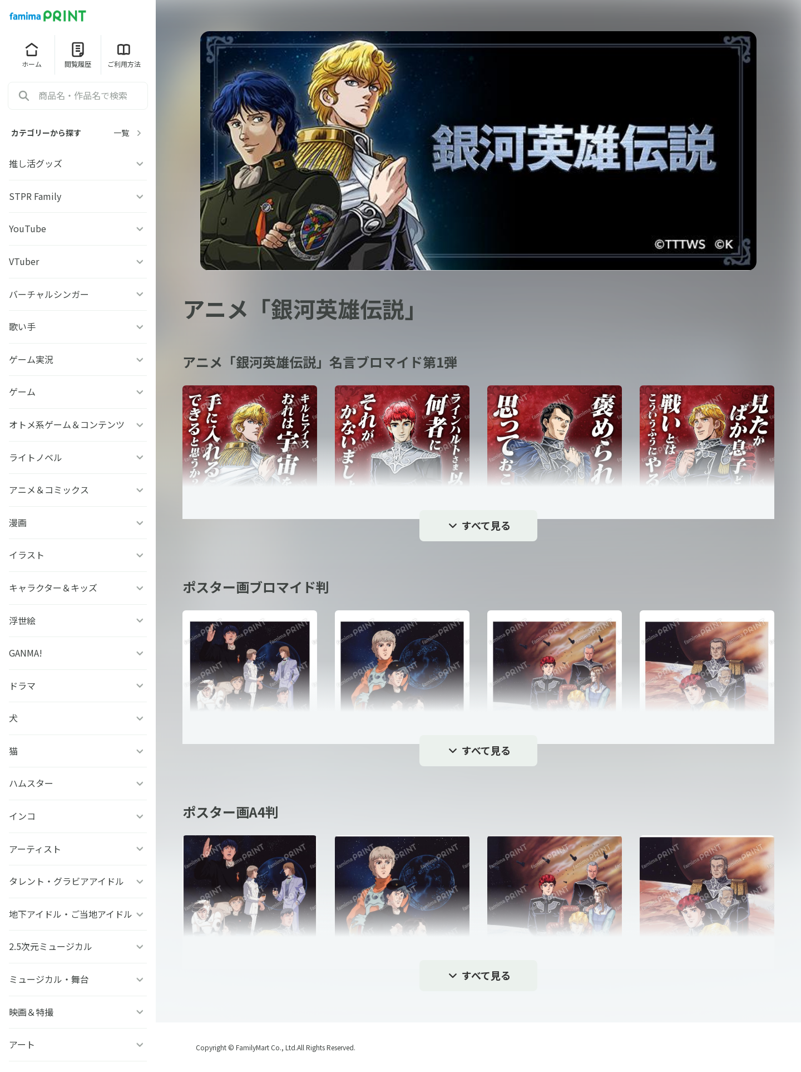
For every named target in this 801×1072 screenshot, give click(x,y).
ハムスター (78, 783)
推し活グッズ (78, 163)
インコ (78, 816)
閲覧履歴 (78, 54)
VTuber (78, 261)
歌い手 (78, 326)
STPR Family (78, 196)
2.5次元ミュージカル (78, 946)
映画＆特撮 (78, 1012)
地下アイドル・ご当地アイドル (78, 914)
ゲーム (78, 391)
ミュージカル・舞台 (78, 979)
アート (78, 1044)
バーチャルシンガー (78, 294)
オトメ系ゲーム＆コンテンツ (78, 424)
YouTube (78, 228)
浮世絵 (78, 620)
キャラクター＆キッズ (78, 587)
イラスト (78, 554)
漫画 (78, 522)
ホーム (32, 54)
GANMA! (78, 652)
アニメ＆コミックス (78, 489)
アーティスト (78, 848)
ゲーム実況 (78, 359)
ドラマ (78, 685)
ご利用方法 (124, 54)
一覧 (129, 133)
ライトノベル (78, 457)
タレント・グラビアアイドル (78, 881)
